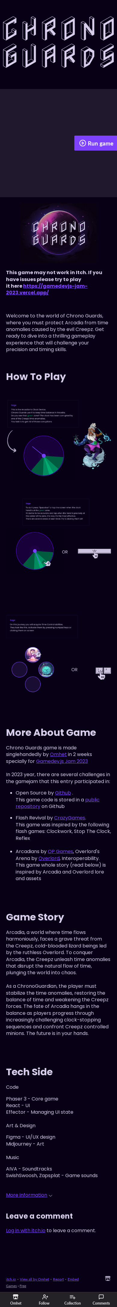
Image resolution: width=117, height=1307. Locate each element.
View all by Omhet (34, 1279)
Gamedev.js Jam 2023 (62, 761)
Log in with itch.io (25, 1230)
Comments (101, 1299)
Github (63, 792)
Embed (73, 1279)
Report (58, 1279)
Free (23, 1286)
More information (29, 1195)
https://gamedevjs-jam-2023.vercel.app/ (47, 289)
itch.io (11, 1279)
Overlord (49, 858)
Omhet (58, 754)
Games (11, 1286)
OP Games (60, 851)
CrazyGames (69, 817)
